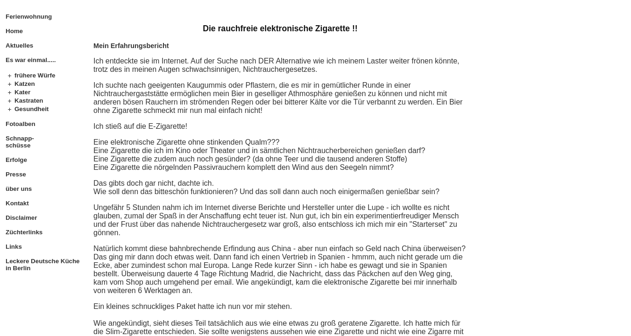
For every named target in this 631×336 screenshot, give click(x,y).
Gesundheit (31, 108)
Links (14, 246)
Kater (22, 92)
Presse (16, 174)
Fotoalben (20, 123)
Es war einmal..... (31, 59)
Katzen (24, 83)
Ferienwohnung (29, 16)
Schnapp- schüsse (20, 142)
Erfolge (16, 159)
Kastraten (28, 100)
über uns (19, 188)
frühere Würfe (34, 75)
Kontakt (17, 203)
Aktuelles (19, 45)
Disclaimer (21, 217)
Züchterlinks (24, 232)
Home (14, 31)
